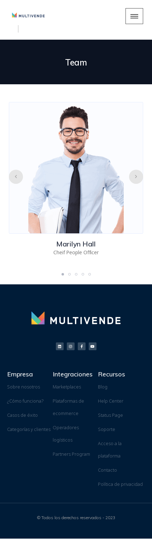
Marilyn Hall (76, 243)
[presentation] (16, 177)
